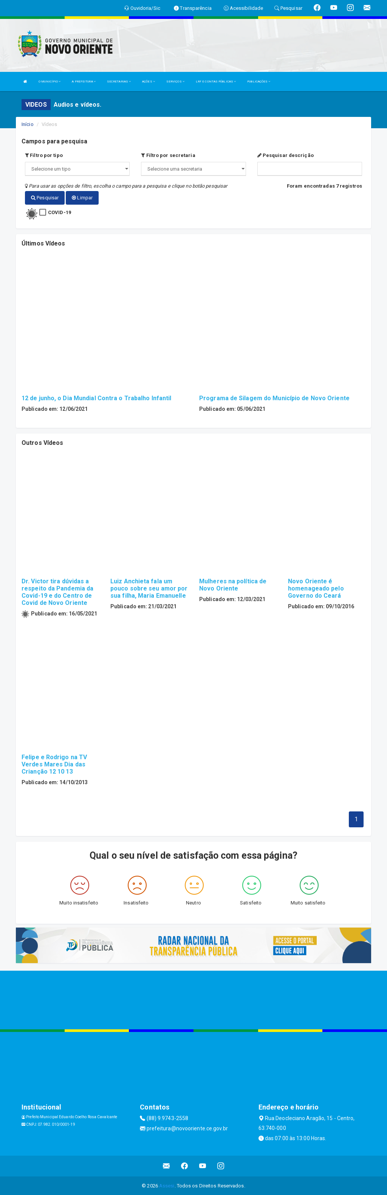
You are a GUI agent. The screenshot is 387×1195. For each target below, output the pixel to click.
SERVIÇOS (175, 81)
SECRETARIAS (119, 81)
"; (193, 169)
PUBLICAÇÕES (258, 81)
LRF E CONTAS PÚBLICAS (216, 81)
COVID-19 (59, 212)
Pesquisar (45, 197)
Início (28, 124)
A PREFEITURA (83, 81)
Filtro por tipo (44, 155)
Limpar (82, 197)
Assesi (167, 1185)
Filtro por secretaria (168, 155)
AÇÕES (148, 81)
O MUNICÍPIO (49, 81)
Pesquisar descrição (285, 155)
